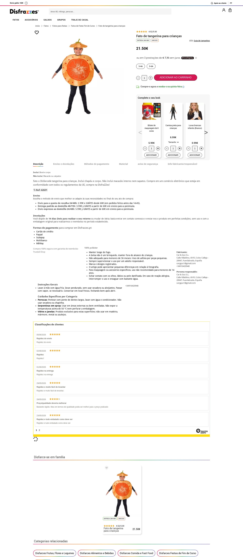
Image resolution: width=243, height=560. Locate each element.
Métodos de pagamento (96, 164)
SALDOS (48, 19)
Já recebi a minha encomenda (174, 537)
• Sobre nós (40, 529)
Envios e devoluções (63, 164)
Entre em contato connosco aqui (112, 533)
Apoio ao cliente (218, 3)
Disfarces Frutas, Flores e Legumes (54, 426)
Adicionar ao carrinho (175, 77)
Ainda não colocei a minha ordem (176, 529)
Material (123, 164)
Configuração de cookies (49, 548)
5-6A (151, 66)
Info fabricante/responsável (182, 164)
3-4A (141, 66)
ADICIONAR (151, 155)
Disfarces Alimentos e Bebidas (97, 426)
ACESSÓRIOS (31, 19)
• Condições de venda (46, 533)
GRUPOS (61, 19)
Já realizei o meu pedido (171, 533)
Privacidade (57, 537)
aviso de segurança (148, 164)
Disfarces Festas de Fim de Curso (177, 426)
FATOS (16, 19)
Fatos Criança (43, 436)
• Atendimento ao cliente (47, 541)
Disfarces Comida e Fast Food (136, 426)
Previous (139, 131)
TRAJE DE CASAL (79, 19)
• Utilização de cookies (46, 544)
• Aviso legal (41, 537)
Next (205, 131)
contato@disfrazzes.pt (170, 541)
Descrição (38, 164)
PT (231, 3)
